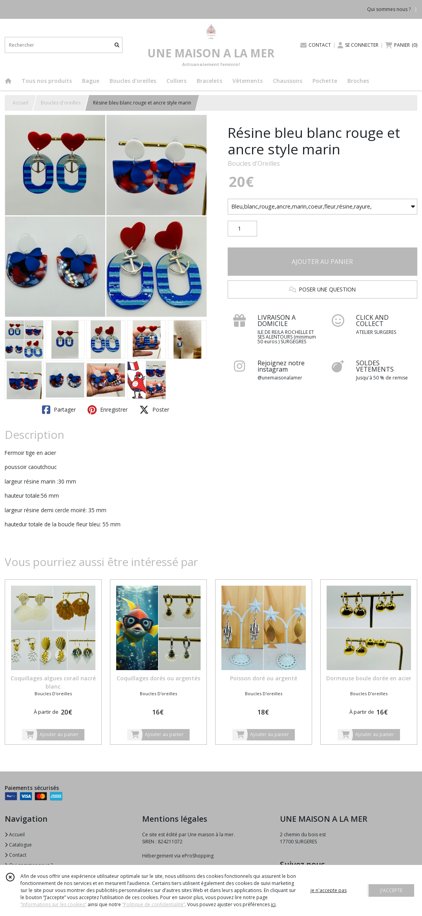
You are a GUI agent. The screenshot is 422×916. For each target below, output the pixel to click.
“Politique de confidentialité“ (153, 904)
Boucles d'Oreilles (254, 163)
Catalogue (18, 844)
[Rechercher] (117, 45)
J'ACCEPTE (391, 890)
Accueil (20, 102)
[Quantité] (242, 228)
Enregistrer (108, 409)
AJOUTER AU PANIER (322, 261)
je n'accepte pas (329, 890)
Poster (154, 409)
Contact (15, 855)
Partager (59, 409)
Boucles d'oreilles (60, 102)
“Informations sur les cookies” (53, 904)
